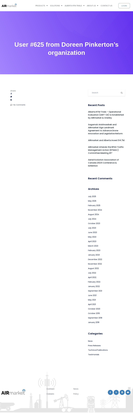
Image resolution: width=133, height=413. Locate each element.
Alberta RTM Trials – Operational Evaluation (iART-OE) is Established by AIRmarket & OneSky (106, 114)
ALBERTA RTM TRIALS (74, 5)
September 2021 (95, 291)
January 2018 (93, 322)
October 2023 (94, 223)
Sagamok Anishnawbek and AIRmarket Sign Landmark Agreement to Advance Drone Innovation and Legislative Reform (105, 129)
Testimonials (93, 354)
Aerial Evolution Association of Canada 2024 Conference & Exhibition (103, 162)
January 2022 (94, 286)
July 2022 (92, 273)
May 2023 (92, 237)
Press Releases (94, 345)
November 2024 (95, 210)
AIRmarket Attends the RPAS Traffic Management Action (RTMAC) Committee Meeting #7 (106, 150)
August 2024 (93, 214)
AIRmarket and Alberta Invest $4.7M (106, 140)
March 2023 (93, 246)
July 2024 (92, 219)
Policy (76, 394)
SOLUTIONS (56, 5)
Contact (50, 389)
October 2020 (94, 309)
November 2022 (95, 264)
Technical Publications (98, 350)
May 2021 (92, 300)
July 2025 (92, 196)
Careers (50, 394)
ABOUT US (92, 5)
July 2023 (92, 228)
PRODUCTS (41, 5)
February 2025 (94, 205)
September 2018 (95, 318)
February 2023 (94, 250)
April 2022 (92, 277)
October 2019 (94, 313)
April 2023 (92, 241)
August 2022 (93, 268)
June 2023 (92, 232)
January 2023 (94, 255)
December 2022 (95, 259)
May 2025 (92, 201)
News (90, 341)
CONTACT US (106, 5)
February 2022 (94, 282)
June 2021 (92, 295)
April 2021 (92, 304)
